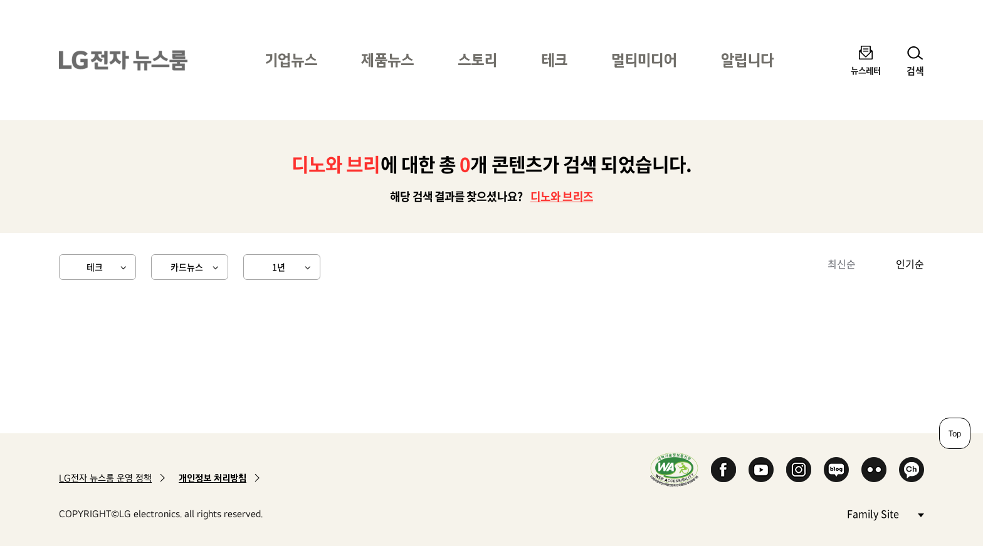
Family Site (885, 513)
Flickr (873, 469)
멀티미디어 (644, 60)
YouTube (761, 469)
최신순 (842, 263)
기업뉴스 (291, 60)
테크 (554, 60)
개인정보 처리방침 (212, 478)
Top (955, 433)
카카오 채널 (911, 469)
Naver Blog (836, 469)
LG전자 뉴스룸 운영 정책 (105, 478)
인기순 (910, 263)
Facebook (723, 469)
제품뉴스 (387, 60)
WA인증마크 (674, 469)
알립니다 (747, 60)
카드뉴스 (187, 266)
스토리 (477, 60)
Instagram (798, 469)
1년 (278, 266)
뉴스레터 (866, 70)
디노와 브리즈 (561, 196)
